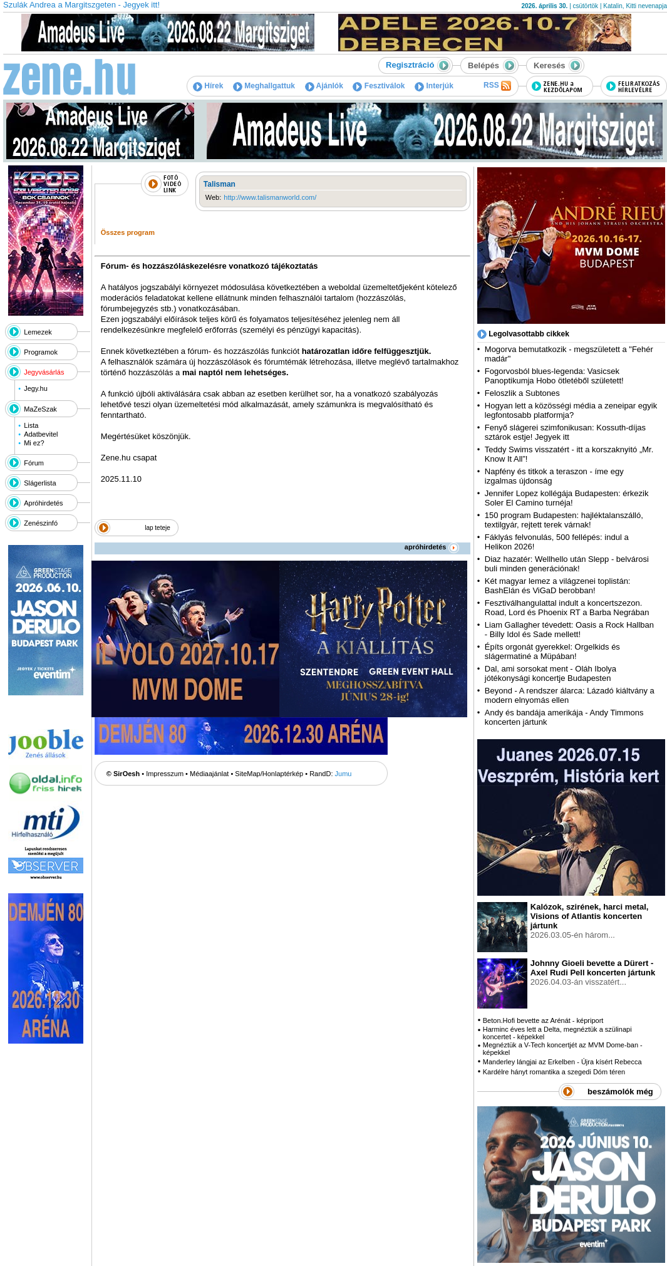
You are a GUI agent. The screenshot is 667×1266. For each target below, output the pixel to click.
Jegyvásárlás (44, 372)
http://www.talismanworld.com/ (270, 197)
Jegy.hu (36, 388)
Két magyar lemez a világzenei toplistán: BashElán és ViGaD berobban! (558, 585)
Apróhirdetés (43, 503)
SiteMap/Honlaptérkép (269, 773)
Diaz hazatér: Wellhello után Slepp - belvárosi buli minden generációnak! (567, 563)
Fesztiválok (379, 85)
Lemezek (38, 332)
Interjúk (434, 85)
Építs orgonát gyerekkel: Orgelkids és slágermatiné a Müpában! (552, 651)
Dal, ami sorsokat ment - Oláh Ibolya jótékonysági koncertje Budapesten (550, 673)
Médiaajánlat (209, 773)
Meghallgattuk (264, 85)
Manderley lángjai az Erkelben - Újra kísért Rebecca (562, 1062)
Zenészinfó (41, 523)
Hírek (208, 85)
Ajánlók (324, 85)
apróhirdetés (432, 547)
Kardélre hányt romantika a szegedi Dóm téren (554, 1072)
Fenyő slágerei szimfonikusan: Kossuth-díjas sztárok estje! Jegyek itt (565, 432)
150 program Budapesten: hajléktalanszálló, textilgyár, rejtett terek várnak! (564, 520)
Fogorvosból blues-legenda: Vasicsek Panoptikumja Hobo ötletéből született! (554, 375)
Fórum (34, 463)
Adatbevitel (41, 434)
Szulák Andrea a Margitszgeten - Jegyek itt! (81, 4)
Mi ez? (34, 443)
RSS (497, 86)
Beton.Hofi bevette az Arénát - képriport (543, 1020)
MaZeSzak (40, 409)
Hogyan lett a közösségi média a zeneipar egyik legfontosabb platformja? (571, 410)
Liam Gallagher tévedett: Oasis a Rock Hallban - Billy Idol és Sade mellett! (569, 629)
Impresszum (165, 773)
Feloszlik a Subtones (522, 393)
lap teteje (157, 527)
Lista (31, 425)
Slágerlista (40, 483)
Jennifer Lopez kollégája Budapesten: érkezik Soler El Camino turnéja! (567, 498)
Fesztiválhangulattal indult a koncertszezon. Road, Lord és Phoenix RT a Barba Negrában (567, 607)
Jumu (343, 773)
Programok (41, 352)
